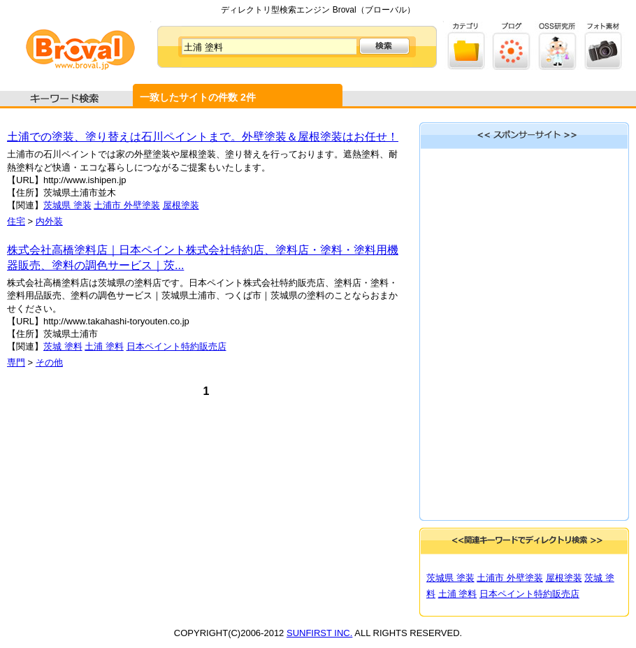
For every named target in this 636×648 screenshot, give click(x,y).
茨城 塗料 (62, 346)
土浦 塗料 (104, 346)
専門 (16, 362)
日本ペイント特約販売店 (176, 346)
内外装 (49, 221)
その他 (49, 362)
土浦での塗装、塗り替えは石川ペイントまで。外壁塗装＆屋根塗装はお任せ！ (202, 137)
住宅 (16, 221)
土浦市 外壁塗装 (127, 205)
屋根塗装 (181, 205)
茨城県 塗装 (67, 205)
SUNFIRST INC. (319, 633)
